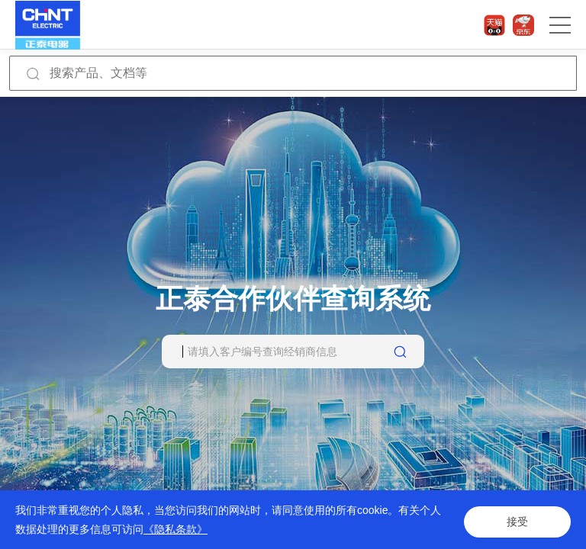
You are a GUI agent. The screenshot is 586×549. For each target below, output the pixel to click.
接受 (517, 520)
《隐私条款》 (175, 529)
